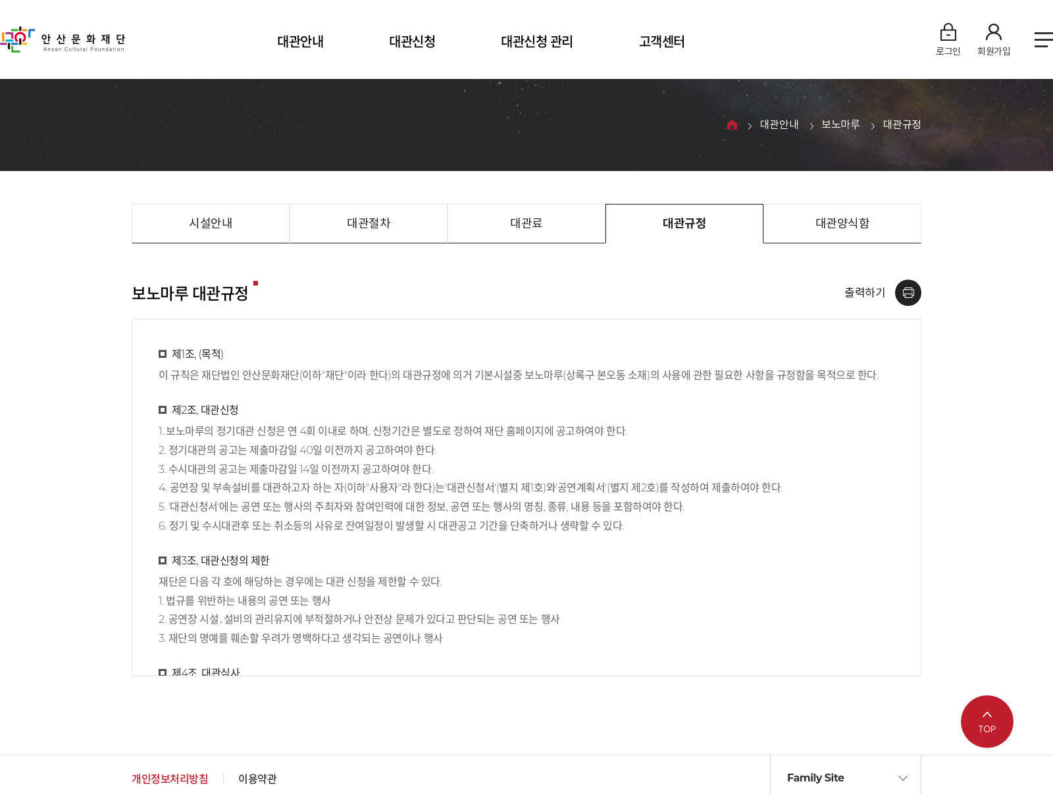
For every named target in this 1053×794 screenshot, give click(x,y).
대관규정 (902, 125)
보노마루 (840, 125)
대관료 (526, 223)
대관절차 (368, 223)
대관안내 (300, 42)
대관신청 (412, 42)
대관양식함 (842, 223)
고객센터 (662, 42)
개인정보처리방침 (170, 779)
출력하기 (864, 292)
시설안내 (210, 223)
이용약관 (257, 779)
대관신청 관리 (537, 42)
